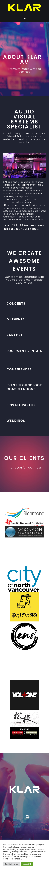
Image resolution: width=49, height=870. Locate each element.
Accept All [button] (27, 864)
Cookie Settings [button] (11, 864)
